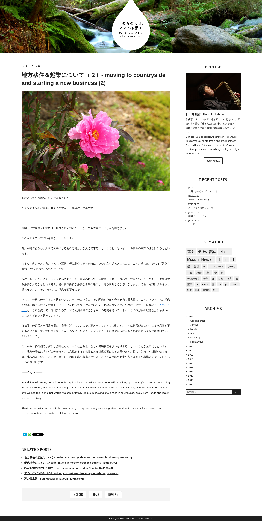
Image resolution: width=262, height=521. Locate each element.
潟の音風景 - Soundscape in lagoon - (54, 478)
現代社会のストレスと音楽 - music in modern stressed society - (70, 462)
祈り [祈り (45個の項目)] (208, 272)
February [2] (196, 341)
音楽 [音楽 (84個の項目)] (196, 266)
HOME (95, 494)
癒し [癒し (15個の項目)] (215, 290)
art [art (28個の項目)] (197, 284)
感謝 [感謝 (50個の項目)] (199, 272)
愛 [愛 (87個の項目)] (188, 266)
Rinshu (225, 252)
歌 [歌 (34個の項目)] (236, 278)
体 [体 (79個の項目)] (204, 266)
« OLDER (78, 494)
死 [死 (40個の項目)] (213, 278)
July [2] (194, 325)
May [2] (194, 329)
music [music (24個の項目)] (205, 284)
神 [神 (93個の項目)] (232, 259)
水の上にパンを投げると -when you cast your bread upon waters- (71, 473)
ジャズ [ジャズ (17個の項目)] (235, 284)
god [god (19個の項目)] (226, 284)
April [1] (194, 333)
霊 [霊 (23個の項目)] (213, 284)
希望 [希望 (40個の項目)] (205, 278)
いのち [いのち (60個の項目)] (231, 266)
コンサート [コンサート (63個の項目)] (217, 266)
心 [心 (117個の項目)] (226, 259)
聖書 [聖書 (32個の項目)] (189, 284)
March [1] (195, 337)
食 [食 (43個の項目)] (215, 272)
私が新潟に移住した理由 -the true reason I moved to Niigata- (68, 467)
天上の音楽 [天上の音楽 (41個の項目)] (193, 278)
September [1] (197, 320)
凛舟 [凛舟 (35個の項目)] (229, 278)
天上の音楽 (207, 252)
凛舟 (190, 252)
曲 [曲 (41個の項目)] (222, 272)
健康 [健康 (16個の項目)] (189, 290)
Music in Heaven (200, 259)
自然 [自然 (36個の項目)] (220, 278)
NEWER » (113, 494)
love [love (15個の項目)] (197, 290)
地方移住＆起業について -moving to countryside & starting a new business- (78, 457)
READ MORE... (213, 160)
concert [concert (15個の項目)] (206, 290)
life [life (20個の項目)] (219, 284)
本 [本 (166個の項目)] (219, 259)
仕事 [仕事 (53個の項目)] (190, 272)
